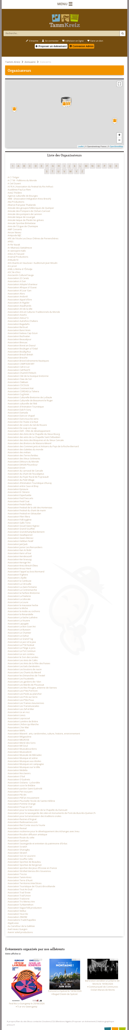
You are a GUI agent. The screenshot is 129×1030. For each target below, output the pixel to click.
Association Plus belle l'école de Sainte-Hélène (31, 800)
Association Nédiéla (17, 770)
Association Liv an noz (19, 712)
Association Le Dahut (18, 635)
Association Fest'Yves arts (20, 498)
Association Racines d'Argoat (22, 819)
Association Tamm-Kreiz (20, 877)
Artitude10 (13, 259)
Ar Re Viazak (14, 244)
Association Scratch (17, 846)
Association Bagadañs (18, 324)
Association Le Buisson (19, 629)
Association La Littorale (19, 599)
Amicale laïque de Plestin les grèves (26, 220)
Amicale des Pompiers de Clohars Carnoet (29, 211)
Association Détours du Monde (23, 461)
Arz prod (12, 266)
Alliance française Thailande (22, 204)
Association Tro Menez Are (21, 901)
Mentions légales (64, 1021)
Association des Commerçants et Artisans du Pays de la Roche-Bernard (43, 446)
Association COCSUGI (18, 385)
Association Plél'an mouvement (23, 797)
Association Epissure (18, 489)
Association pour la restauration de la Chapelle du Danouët (37, 810)
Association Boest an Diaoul (21, 345)
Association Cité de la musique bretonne (28, 376)
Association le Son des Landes (23, 657)
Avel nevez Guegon (17, 929)
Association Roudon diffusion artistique (27, 834)
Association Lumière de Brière (23, 721)
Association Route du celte (21, 837)
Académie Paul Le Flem (19, 189)
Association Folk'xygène (20, 519)
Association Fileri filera (19, 516)
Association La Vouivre (19, 620)
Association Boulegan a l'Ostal (23, 348)
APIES (10, 241)
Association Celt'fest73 (19, 370)
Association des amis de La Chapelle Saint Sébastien (34, 437)
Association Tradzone (18, 898)
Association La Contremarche (22, 589)
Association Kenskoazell (20, 556)
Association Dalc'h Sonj (19, 409)
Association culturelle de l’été (22, 403)
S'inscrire (32, 40)
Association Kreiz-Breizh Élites (23, 565)
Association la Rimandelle (20, 614)
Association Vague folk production (25, 907)
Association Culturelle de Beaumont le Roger (30, 400)
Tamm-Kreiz (12, 62)
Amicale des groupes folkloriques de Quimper (31, 208)
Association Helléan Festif (20, 541)
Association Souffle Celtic (20, 859)
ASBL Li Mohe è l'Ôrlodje (20, 269)
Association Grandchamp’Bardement (26, 531)
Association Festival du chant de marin (27, 510)
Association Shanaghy (19, 849)
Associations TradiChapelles (22, 920)
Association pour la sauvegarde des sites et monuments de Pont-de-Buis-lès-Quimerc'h (52, 813)
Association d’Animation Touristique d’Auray (30, 483)
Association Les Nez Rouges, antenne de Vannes (32, 687)
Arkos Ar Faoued (16, 253)
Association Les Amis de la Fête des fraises (29, 663)
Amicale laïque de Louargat (21, 217)
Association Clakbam (18, 382)
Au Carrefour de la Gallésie (21, 926)
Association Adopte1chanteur (22, 284)
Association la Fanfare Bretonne (24, 593)
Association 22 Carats (18, 278)
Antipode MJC (14, 235)
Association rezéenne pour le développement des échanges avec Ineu (43, 831)
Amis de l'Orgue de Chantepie (23, 226)
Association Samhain (18, 840)
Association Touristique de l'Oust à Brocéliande (31, 886)
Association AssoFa (17, 314)
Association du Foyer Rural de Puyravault (28, 476)
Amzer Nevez (14, 232)
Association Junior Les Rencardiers (25, 547)
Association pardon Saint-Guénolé (25, 788)
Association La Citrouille (19, 583)
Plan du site (21, 1021)
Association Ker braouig (19, 559)
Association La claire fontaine (22, 587)
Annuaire (30, 62)
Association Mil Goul (18, 745)
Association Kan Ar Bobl (19, 550)
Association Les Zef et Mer (21, 709)
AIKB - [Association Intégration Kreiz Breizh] (29, 198)
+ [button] (119, 135)
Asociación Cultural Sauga (21, 275)
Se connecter (50, 40)
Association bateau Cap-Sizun (23, 333)
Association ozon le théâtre (21, 785)
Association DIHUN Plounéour (23, 464)
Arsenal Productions (18, 256)
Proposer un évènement (51, 46)
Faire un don (95, 40)
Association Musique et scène (23, 758)
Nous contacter (34, 1021)
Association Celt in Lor (19, 366)
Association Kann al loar (19, 553)
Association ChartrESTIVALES (22, 372)
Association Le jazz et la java (22, 642)
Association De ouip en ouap (22, 428)
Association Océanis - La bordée (24, 782)
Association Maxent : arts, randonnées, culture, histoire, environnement (44, 733)
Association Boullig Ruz (19, 351)
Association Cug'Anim (18, 394)
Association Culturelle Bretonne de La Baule (30, 397)
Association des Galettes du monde (25, 449)
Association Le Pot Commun (22, 651)
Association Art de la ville (20, 308)
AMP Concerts (15, 229)
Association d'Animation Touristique (26, 406)
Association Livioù (16, 715)
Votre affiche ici (13, 953)
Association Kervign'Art (19, 562)
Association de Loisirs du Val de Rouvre (27, 425)
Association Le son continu (21, 654)
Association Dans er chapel (21, 415)
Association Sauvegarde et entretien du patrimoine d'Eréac (37, 843)
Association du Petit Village (21, 480)
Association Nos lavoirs (19, 773)
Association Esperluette (19, 495)
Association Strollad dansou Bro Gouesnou (29, 871)
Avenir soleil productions (20, 932)
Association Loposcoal (19, 718)
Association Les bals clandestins (24, 666)
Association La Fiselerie (19, 596)
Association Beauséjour (19, 339)
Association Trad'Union (19, 895)
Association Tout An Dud (20, 889)
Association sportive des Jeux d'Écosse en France (32, 868)
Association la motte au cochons (24, 611)
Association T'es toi (17, 874)
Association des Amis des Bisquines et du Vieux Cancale (36, 440)
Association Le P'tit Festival (21, 645)
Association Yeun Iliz (18, 914)
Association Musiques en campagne (26, 764)
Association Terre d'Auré (20, 880)
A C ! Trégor (13, 177)
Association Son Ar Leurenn (22, 855)
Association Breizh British (20, 354)
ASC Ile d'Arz (14, 272)
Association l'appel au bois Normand (26, 571)
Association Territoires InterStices (24, 883)
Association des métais (19, 452)
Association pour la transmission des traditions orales (34, 816)
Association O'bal (16, 776)
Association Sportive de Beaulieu (24, 861)
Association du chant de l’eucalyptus (26, 473)
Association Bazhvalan (19, 336)
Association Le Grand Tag (20, 638)
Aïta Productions (16, 201)
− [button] (119, 140)
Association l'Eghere (18, 574)
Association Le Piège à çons (21, 648)
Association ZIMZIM (17, 917)
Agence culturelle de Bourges (23, 195)
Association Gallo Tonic (19, 522)
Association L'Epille (17, 577)
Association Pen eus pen (20, 791)
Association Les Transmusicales (23, 706)
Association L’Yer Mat (18, 727)
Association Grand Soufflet (21, 528)
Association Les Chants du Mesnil (24, 672)
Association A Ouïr (17, 281)
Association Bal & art (18, 327)
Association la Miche (18, 608)
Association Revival (17, 828)
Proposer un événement (83, 1021)
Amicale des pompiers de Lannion (25, 214)
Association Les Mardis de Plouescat (26, 684)
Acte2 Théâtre (15, 192)
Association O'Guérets (19, 779)
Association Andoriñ (18, 296)
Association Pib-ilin (17, 794)
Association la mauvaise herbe (23, 605)
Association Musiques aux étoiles (24, 761)
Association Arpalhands (19, 305)
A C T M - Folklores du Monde (22, 180)
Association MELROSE (18, 739)
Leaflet (81, 146)
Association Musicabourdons (22, 748)
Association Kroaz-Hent (19, 568)
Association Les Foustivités (21, 678)
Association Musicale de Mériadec (25, 755)
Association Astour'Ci (18, 318)
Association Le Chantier (19, 632)
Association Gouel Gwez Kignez (23, 525)
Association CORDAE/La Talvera (23, 391)
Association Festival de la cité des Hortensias (30, 507)
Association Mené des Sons (21, 742)
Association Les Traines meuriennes (26, 703)
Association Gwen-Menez (20, 538)
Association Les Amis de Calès (22, 660)
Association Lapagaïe (18, 623)
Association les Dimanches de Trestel (26, 675)
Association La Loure (18, 602)
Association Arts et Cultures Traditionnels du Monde (34, 312)
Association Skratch (17, 852)
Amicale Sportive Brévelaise (22, 223)
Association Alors (16, 293)
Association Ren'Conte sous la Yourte (26, 825)
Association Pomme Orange (22, 803)
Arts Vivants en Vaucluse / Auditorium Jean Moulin (32, 263)
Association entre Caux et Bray (23, 486)
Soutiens (46, 1021)
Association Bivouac (17, 342)
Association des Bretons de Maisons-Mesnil (29, 443)
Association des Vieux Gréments (24, 458)
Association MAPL (16, 730)
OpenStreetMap (116, 146)
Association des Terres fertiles (23, 455)
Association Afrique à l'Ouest (22, 287)
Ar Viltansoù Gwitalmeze (20, 247)
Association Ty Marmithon (20, 904)
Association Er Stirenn (19, 492)
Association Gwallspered (20, 534)
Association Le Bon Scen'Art (22, 626)
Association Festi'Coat (18, 501)
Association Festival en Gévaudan (24, 513)
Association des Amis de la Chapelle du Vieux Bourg (34, 434)
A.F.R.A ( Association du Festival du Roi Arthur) (30, 186)
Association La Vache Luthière (22, 617)
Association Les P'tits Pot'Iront (22, 690)
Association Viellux (17, 910)
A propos (11, 1021)
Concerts (45, 62)
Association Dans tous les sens (23, 418)
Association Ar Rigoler (18, 302)
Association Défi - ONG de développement (29, 431)
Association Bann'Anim (19, 330)
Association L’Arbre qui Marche (23, 724)
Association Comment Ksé (21, 388)
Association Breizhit (17, 357)
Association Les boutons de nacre (25, 669)
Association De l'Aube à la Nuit (23, 421)
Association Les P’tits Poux (21, 700)
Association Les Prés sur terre (22, 697)
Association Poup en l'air (20, 806)
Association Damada (18, 412)
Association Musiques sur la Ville (24, 767)
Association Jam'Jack (17, 544)
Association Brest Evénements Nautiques (28, 360)
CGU (53, 1021)
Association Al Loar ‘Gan (19, 290)
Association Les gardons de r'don (24, 681)
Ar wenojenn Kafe (17, 250)
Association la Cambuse (19, 580)
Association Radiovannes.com (22, 822)
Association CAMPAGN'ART (21, 363)
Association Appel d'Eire (20, 299)
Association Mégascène (19, 736)
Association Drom (16, 467)
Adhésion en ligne (73, 40)
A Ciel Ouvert (14, 183)
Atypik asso (13, 923)
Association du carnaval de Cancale (25, 470)
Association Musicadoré (20, 751)
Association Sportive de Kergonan (25, 865)
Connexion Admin (82, 46)
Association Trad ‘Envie (19, 892)
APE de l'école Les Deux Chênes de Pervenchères (33, 238)
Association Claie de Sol (20, 379)
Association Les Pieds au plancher (25, 693)
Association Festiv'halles (20, 504)
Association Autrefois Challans (23, 321)
